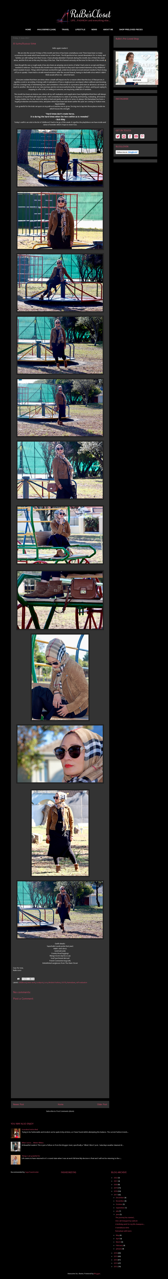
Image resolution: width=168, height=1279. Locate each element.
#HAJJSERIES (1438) (46, 29)
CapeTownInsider (32, 1172)
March (118, 1242)
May (118, 1235)
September (120, 1208)
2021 (116, 1181)
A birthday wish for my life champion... (130, 1224)
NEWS (94, 29)
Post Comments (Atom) (65, 1111)
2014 (116, 1260)
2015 (116, 1256)
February (119, 1245)
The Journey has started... (125, 1218)
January (119, 1249)
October (119, 1204)
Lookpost (39, 982)
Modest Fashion (54, 982)
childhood (23, 982)
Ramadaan (71, 982)
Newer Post (18, 1104)
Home (60, 1104)
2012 (116, 1267)
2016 (116, 1253)
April (118, 1239)
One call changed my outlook (126, 1221)
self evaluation (81, 982)
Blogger (97, 1274)
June (118, 1214)
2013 (116, 1263)
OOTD (63, 982)
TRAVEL (65, 29)
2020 (116, 1185)
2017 (116, 1195)
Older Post (102, 1104)
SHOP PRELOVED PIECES (131, 29)
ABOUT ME (108, 29)
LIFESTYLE (80, 29)
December (120, 1198)
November (120, 1201)
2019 (116, 1188)
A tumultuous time (122, 1228)
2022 (116, 1178)
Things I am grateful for (31, 1156)
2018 (116, 1191)
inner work (31, 982)
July (117, 1211)
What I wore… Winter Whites (33, 1143)
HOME (28, 29)
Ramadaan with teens (123, 1231)
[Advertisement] (60, 1079)
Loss (46, 982)
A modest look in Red (30, 1130)
